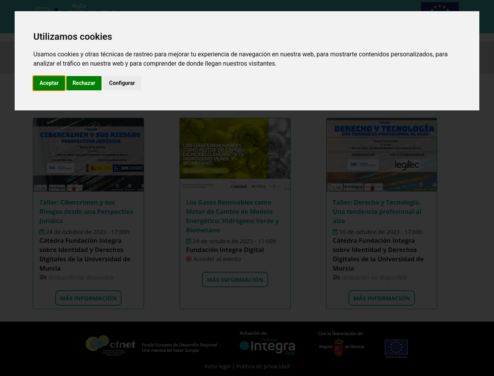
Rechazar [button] (84, 83)
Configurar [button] (122, 83)
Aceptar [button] (49, 83)
